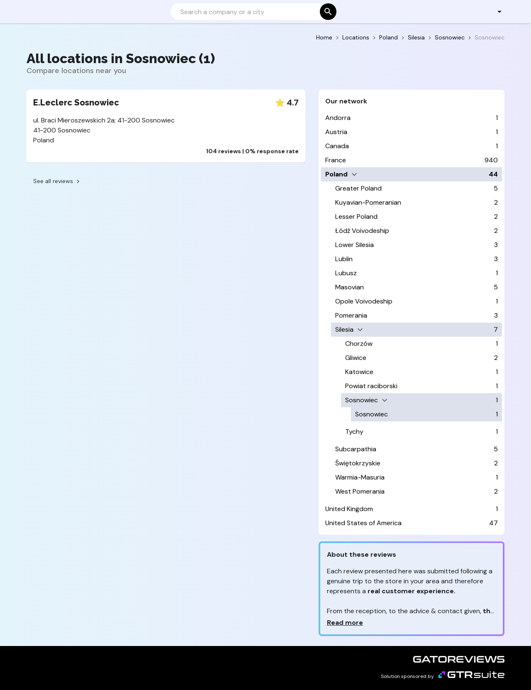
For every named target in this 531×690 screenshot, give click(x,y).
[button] (494, 11)
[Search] (252, 11)
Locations (355, 37)
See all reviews (57, 181)
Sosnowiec (450, 37)
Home (324, 37)
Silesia (416, 37)
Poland (388, 37)
